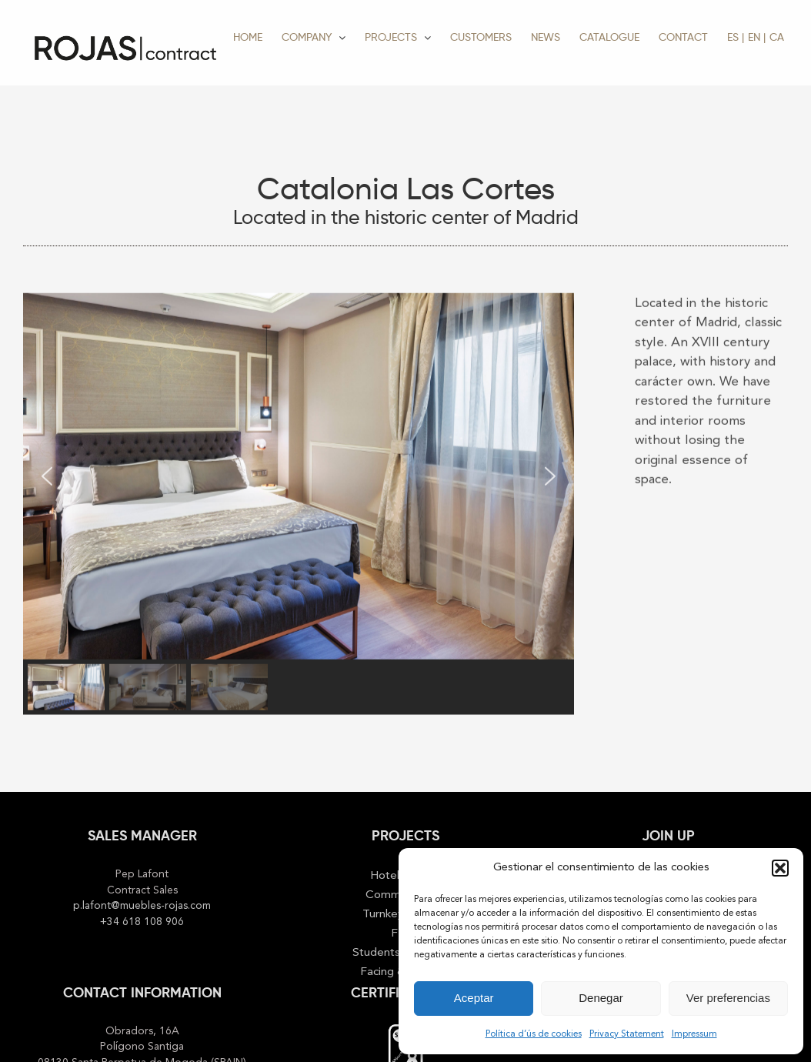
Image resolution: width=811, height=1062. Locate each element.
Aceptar (474, 997)
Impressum (694, 1034)
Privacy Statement (626, 1034)
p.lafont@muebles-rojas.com (142, 906)
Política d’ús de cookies (534, 1034)
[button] (780, 868)
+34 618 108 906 (142, 922)
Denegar (601, 997)
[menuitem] (735, 36)
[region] (298, 503)
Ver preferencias (728, 997)
